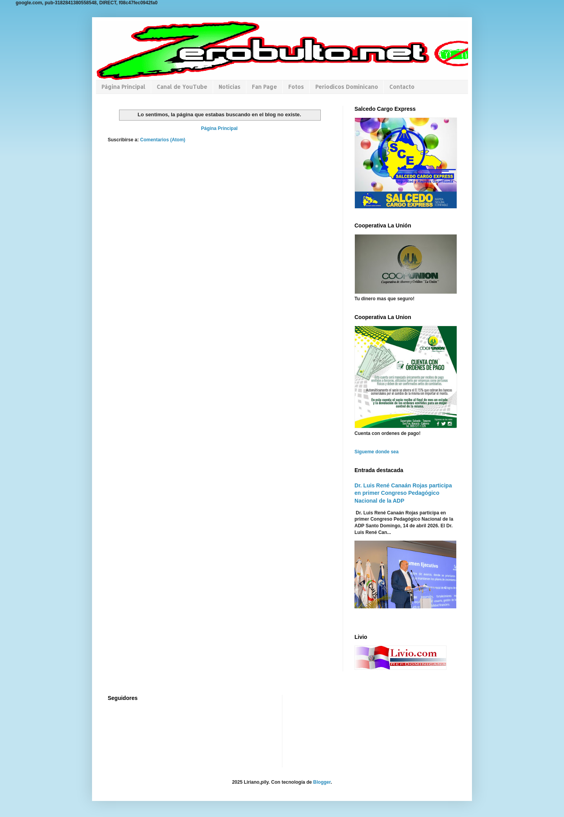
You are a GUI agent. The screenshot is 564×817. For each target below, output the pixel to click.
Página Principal (123, 86)
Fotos (296, 86)
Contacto (401, 86)
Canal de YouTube (182, 86)
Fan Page (264, 86)
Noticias (229, 86)
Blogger (322, 782)
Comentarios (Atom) (162, 139)
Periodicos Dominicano (346, 86)
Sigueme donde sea (376, 451)
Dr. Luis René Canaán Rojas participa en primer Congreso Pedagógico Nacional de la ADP (403, 493)
